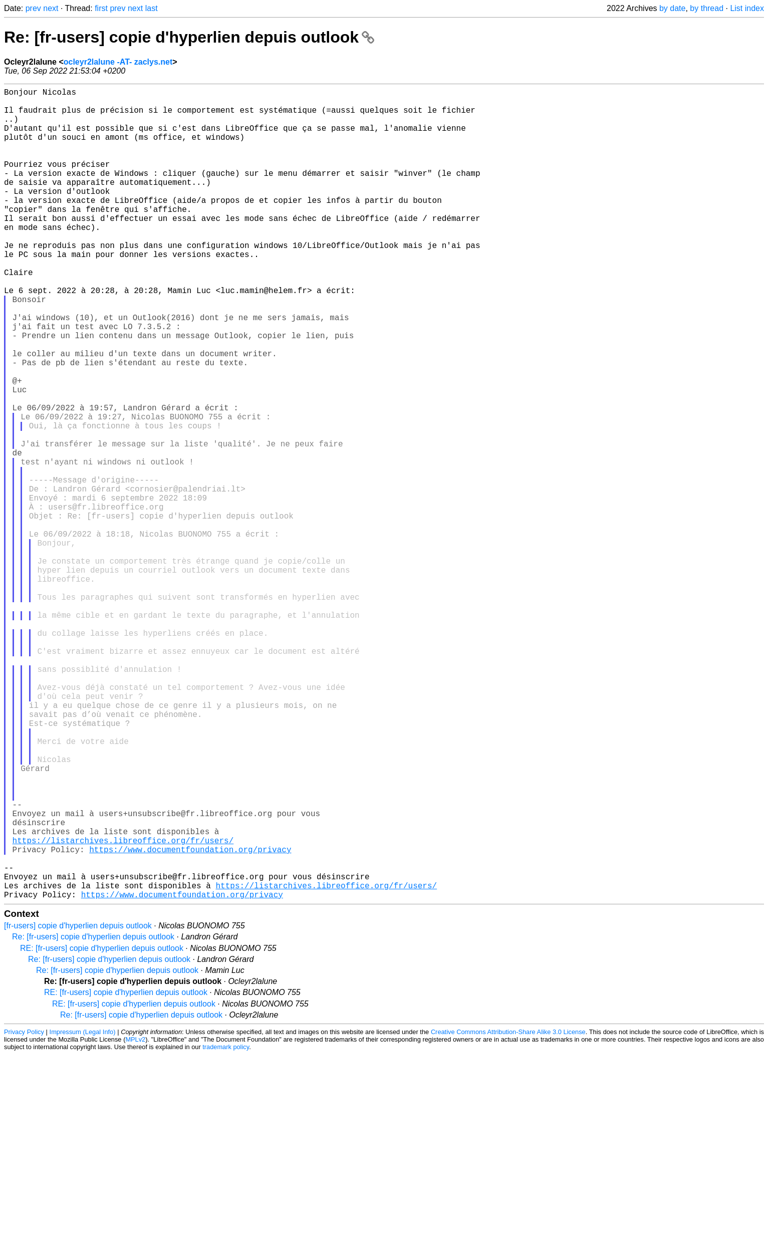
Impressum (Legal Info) (83, 1212)
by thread (706, 8)
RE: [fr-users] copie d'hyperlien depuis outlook (101, 1128)
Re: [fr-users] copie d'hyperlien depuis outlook (189, 37)
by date (672, 8)
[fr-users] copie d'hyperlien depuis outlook (78, 1106)
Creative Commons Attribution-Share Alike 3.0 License (508, 1212)
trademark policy (225, 1227)
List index (747, 8)
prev (33, 8)
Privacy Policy (24, 1212)
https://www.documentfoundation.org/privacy (190, 1019)
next (50, 8)
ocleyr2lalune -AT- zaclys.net (118, 62)
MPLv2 (135, 1219)
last (151, 8)
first (101, 8)
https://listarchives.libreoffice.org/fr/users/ (123, 1008)
